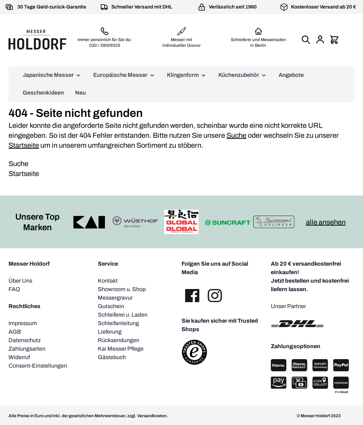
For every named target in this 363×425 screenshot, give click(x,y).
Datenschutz (25, 340)
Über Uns (20, 281)
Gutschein (111, 306)
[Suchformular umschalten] (306, 40)
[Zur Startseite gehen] (37, 39)
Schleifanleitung (118, 323)
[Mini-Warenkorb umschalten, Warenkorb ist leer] (334, 40)
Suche (236, 135)
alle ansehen (326, 222)
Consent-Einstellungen (38, 366)
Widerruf (19, 357)
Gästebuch (112, 357)
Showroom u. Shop (122, 289)
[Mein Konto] (320, 40)
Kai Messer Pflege (121, 349)
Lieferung (110, 332)
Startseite (24, 145)
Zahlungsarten (27, 349)
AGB (15, 332)
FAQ (14, 289)
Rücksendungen (118, 340)
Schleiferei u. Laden (122, 315)
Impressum (23, 323)
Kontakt (108, 281)
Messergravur (115, 298)
